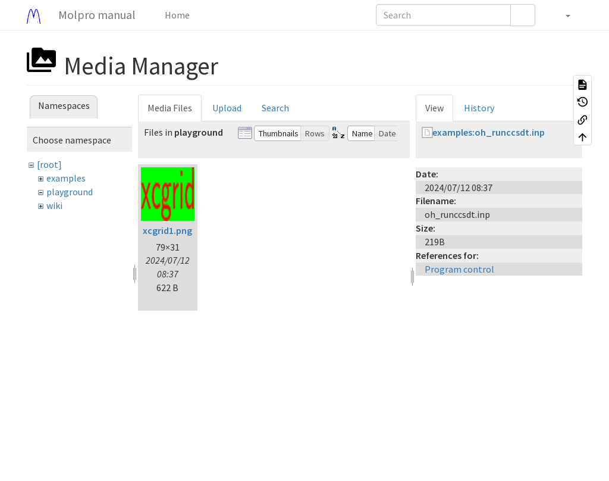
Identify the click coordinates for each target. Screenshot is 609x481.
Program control (459, 269)
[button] (561, 15)
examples (66, 178)
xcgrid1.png (167, 230)
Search (275, 108)
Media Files (169, 108)
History (479, 108)
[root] (49, 164)
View (434, 108)
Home (176, 15)
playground (69, 192)
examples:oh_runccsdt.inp (488, 132)
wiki (54, 205)
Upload (226, 108)
